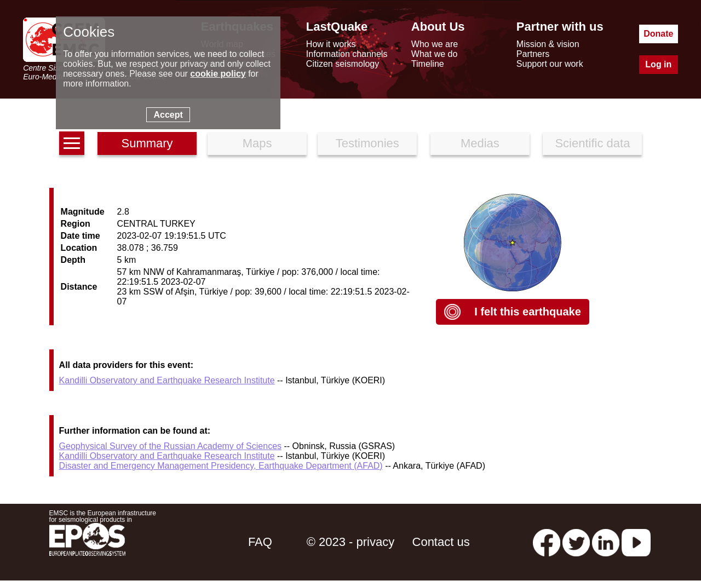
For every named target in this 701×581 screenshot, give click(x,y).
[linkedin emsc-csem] (605, 542)
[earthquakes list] (71, 143)
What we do (434, 54)
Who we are (434, 44)
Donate (658, 33)
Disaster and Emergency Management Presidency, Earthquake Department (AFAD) (221, 465)
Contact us (441, 542)
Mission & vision (547, 44)
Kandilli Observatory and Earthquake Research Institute (167, 380)
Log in (658, 64)
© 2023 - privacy (351, 542)
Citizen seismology (342, 63)
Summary (147, 143)
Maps (257, 143)
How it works (331, 44)
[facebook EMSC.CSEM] (546, 542)
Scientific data (592, 143)
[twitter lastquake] (576, 542)
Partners (532, 54)
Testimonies (367, 143)
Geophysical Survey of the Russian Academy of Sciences (170, 446)
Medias (480, 143)
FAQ (260, 542)
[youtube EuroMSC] (636, 542)
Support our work (549, 63)
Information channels (347, 54)
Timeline (427, 63)
